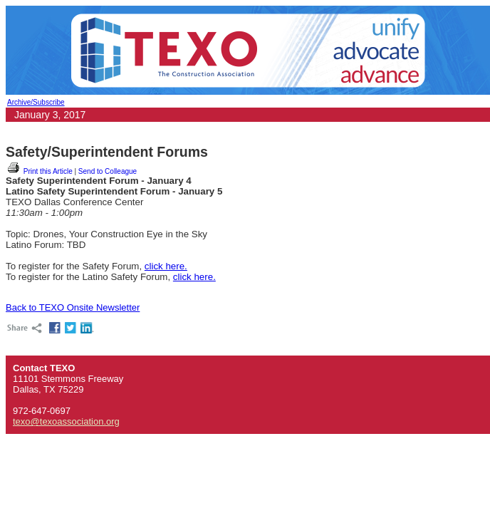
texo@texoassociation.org (66, 421)
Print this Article (39, 171)
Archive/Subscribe (36, 102)
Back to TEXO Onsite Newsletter (73, 307)
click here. (166, 266)
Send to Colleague (107, 171)
